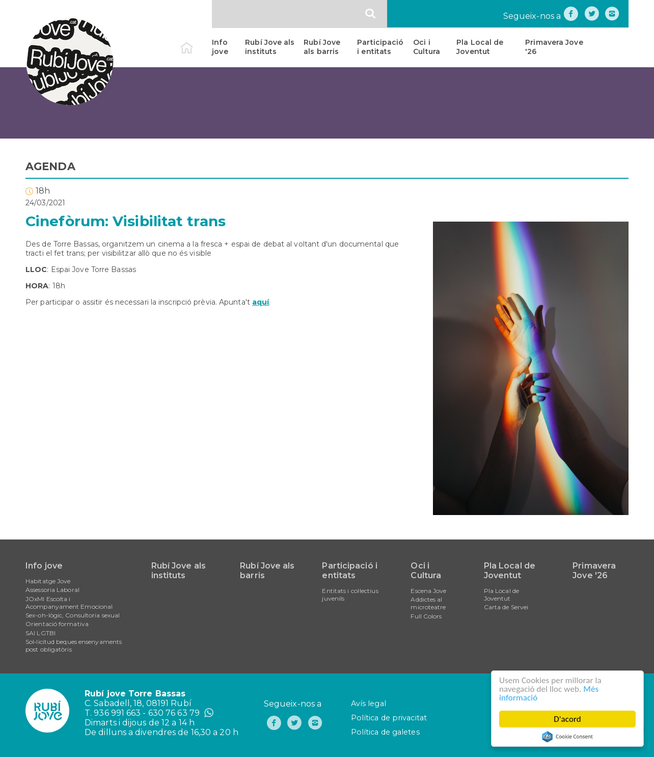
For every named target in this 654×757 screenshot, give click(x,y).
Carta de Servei (506, 607)
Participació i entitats (380, 47)
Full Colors (426, 616)
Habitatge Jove (47, 581)
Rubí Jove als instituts (269, 47)
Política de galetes (385, 732)
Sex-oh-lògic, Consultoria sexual (72, 615)
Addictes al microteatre (428, 603)
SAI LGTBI (40, 633)
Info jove (220, 47)
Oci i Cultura (426, 47)
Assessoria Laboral (52, 589)
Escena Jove (428, 590)
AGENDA (50, 166)
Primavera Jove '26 (554, 47)
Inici (195, 42)
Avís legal (368, 703)
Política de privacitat (389, 717)
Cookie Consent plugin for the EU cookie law (567, 736)
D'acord (567, 719)
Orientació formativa (57, 624)
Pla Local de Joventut (479, 47)
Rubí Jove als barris (322, 47)
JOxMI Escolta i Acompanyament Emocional (69, 602)
